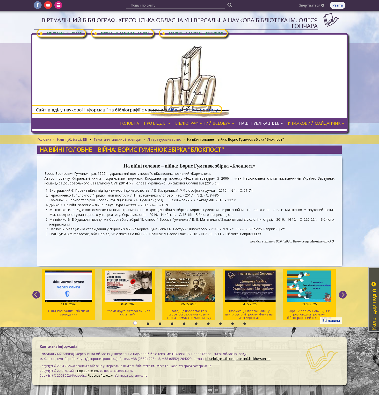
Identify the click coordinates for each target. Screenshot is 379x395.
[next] (343, 295)
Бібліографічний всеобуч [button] (204, 123)
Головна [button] (129, 123)
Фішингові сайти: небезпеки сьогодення (68, 293)
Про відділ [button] (157, 123)
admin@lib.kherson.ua (253, 358)
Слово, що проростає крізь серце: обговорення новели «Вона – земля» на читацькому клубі (189, 295)
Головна (44, 139)
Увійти (337, 5)
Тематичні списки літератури (117, 139)
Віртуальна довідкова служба (121, 33)
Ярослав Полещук (100, 375)
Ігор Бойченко (87, 371)
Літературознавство (164, 139)
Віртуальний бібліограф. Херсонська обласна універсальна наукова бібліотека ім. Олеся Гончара (180, 23)
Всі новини (331, 320)
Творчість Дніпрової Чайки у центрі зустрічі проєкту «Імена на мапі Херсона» (249, 295)
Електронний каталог (60, 33)
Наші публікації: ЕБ (72, 139)
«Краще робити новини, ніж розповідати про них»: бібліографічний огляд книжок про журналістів (309, 295)
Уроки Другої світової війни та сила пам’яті (129, 293)
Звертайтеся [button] (311, 5)
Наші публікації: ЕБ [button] (261, 123)
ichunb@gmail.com (219, 358)
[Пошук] (229, 4)
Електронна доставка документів (192, 33)
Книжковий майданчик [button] (316, 123)
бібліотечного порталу (193, 110)
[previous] (36, 295)
